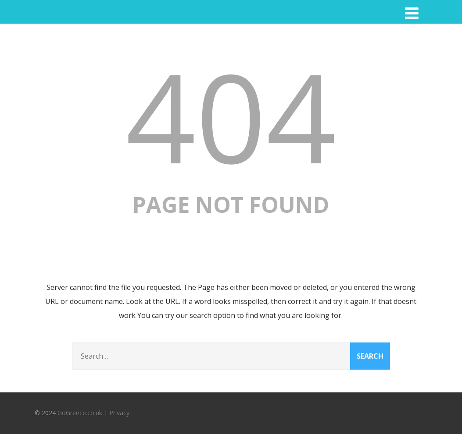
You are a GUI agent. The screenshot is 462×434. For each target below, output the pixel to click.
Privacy (119, 413)
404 (230, 115)
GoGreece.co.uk (79, 413)
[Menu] (412, 13)
